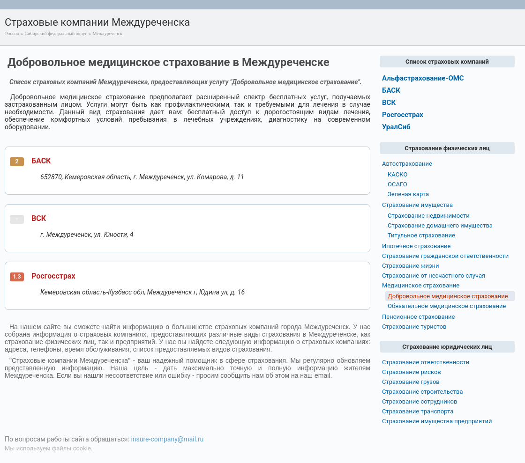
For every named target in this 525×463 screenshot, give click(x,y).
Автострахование (407, 163)
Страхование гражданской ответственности (445, 255)
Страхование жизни (410, 265)
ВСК (38, 218)
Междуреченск (108, 33)
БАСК (41, 160)
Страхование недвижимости (429, 215)
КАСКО (397, 174)
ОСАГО (397, 184)
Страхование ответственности (425, 362)
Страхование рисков (411, 371)
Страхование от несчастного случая (433, 275)
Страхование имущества (417, 204)
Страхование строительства (422, 391)
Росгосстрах (53, 276)
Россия (12, 33)
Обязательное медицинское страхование (447, 305)
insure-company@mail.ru (167, 439)
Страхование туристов (414, 326)
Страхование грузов (411, 381)
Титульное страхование (421, 235)
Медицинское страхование (420, 285)
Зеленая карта (408, 194)
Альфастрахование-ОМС (423, 78)
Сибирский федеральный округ (55, 33)
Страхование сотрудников (419, 401)
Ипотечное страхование (416, 246)
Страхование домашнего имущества (440, 225)
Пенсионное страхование (418, 316)
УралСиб (396, 127)
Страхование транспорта (417, 411)
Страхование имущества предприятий (437, 421)
